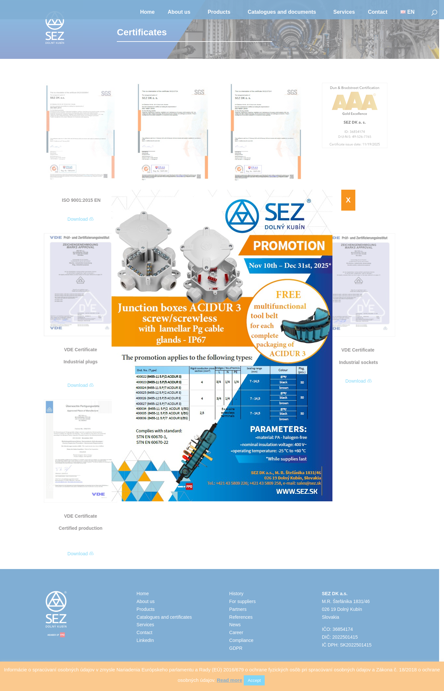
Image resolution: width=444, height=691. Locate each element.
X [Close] (348, 200)
